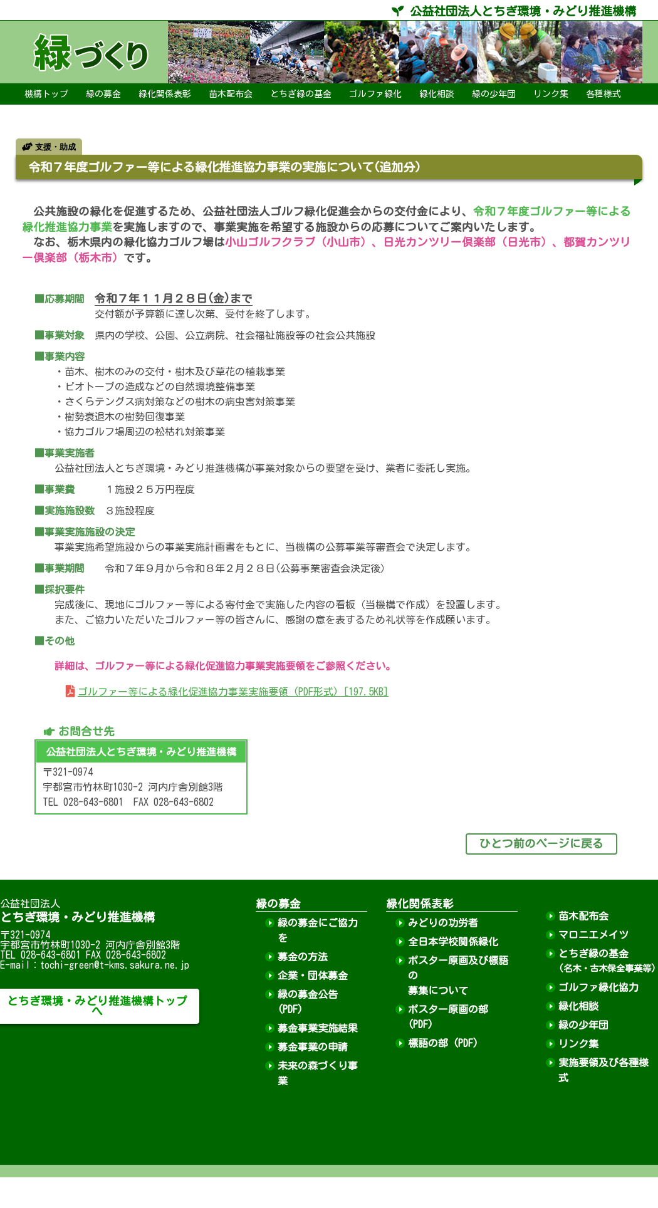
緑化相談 (436, 94)
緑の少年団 (494, 94)
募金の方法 (303, 957)
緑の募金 (103, 94)
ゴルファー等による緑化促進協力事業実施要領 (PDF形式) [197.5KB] (233, 692)
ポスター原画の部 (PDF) (448, 1016)
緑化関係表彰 (164, 94)
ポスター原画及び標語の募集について (458, 975)
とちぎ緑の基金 (301, 94)
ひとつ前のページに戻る (541, 843)
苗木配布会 (231, 94)
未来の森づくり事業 (318, 1073)
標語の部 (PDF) (443, 1043)
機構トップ (46, 94)
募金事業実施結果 (318, 1028)
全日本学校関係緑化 (453, 942)
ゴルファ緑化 (375, 94)
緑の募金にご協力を (318, 930)
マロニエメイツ (593, 935)
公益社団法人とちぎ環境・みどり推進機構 (514, 11)
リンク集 (550, 94)
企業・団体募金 (313, 976)
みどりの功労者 (443, 923)
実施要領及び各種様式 (603, 1070)
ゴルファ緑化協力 (598, 987)
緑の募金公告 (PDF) (308, 1001)
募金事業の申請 (313, 1047)
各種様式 (603, 94)
